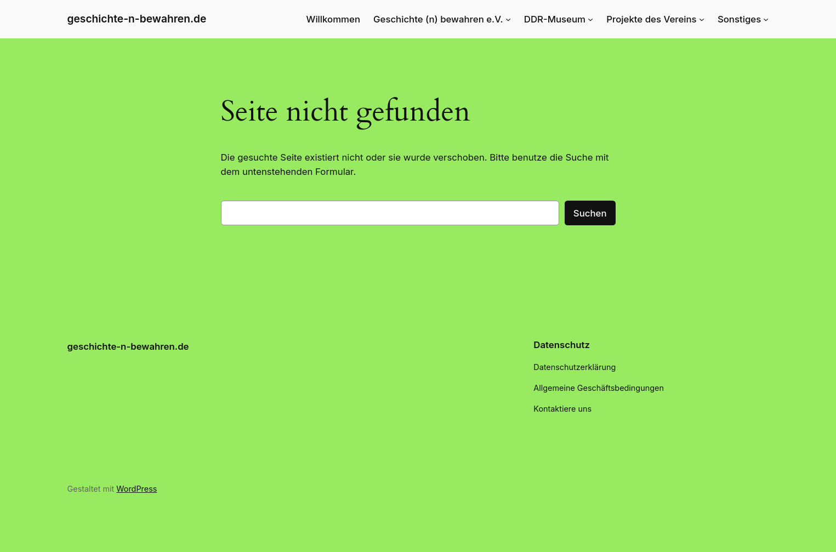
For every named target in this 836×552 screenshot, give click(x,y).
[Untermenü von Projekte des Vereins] (701, 19)
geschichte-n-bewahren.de (137, 18)
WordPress (136, 488)
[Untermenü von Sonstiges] (766, 19)
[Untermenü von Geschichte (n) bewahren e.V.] (508, 19)
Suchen (590, 213)
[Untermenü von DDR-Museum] (590, 19)
